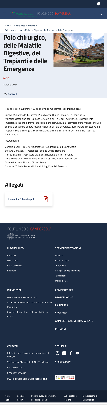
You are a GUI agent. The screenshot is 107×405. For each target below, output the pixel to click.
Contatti (12, 346)
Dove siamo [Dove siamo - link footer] (12, 260)
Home (8, 25)
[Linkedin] (64, 353)
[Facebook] (71, 353)
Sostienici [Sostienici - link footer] (61, 313)
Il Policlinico (19, 25)
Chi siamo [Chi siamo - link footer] (11, 255)
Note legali (7, 397)
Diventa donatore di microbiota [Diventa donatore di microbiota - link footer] (22, 297)
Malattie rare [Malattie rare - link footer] (61, 280)
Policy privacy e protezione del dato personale (43, 397)
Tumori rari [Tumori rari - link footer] (60, 275)
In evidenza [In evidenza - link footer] (14, 290)
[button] (100, 13)
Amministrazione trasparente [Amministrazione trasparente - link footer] (74, 321)
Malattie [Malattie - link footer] (59, 255)
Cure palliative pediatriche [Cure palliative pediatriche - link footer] (67, 270)
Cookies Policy (20, 397)
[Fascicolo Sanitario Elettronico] (65, 377)
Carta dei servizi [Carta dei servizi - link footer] (14, 265)
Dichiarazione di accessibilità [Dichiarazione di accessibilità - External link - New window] (90, 397)
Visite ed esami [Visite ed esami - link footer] (62, 260)
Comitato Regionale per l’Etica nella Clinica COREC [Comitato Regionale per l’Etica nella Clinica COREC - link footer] (27, 314)
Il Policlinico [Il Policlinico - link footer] (15, 248)
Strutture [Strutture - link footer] (11, 270)
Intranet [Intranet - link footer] (60, 329)
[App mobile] (57, 368)
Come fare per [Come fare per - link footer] (64, 290)
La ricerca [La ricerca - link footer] (61, 305)
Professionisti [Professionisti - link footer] (64, 297)
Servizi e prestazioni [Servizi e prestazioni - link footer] (68, 248)
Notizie (31, 25)
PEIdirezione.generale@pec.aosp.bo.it (29, 378)
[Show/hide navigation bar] (4, 13)
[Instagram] (57, 353)
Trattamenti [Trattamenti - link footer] (60, 265)
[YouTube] (77, 353)
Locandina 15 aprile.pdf (21, 199)
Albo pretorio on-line (70, 397)
